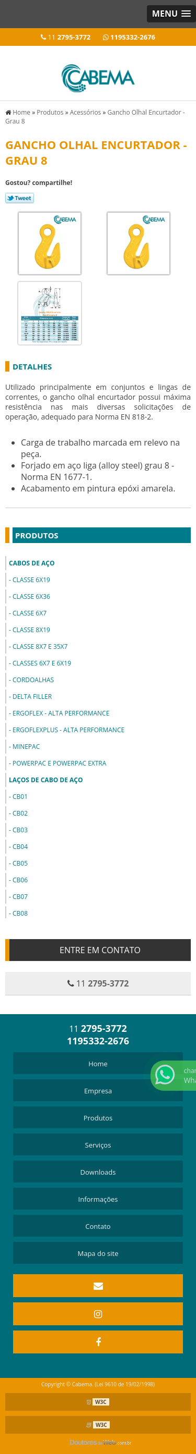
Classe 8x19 (31, 629)
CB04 (20, 846)
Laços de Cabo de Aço (46, 779)
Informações (98, 1199)
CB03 (20, 829)
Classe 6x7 (30, 613)
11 (65, 37)
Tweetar (19, 198)
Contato (97, 1226)
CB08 (20, 913)
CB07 (20, 896)
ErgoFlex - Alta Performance (61, 713)
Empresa (98, 1090)
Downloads (98, 1172)
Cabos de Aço (31, 563)
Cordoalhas (33, 679)
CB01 (20, 796)
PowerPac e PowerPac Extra (59, 763)
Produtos (37, 535)
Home (98, 1063)
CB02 (20, 813)
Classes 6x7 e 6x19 (42, 663)
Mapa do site (97, 1253)
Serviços (98, 1145)
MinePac (26, 746)
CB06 (20, 880)
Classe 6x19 (31, 579)
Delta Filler (32, 696)
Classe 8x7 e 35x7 (40, 646)
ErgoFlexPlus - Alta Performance (68, 729)
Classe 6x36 (31, 596)
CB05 (20, 863)
